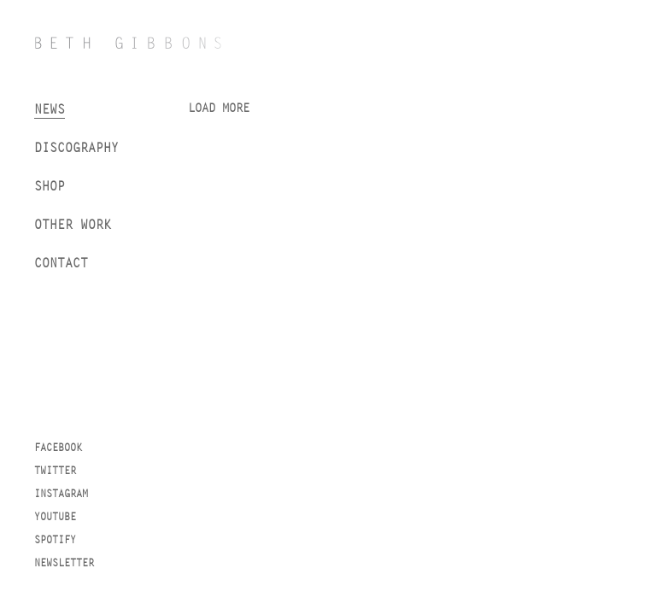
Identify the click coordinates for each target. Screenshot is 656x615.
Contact (61, 262)
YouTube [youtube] (55, 517)
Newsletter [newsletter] (64, 563)
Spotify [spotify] (55, 540)
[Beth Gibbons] (128, 43)
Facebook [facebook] (58, 447)
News (49, 108)
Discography (76, 147)
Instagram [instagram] (61, 494)
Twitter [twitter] (55, 471)
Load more (218, 107)
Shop (49, 185)
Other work (72, 224)
